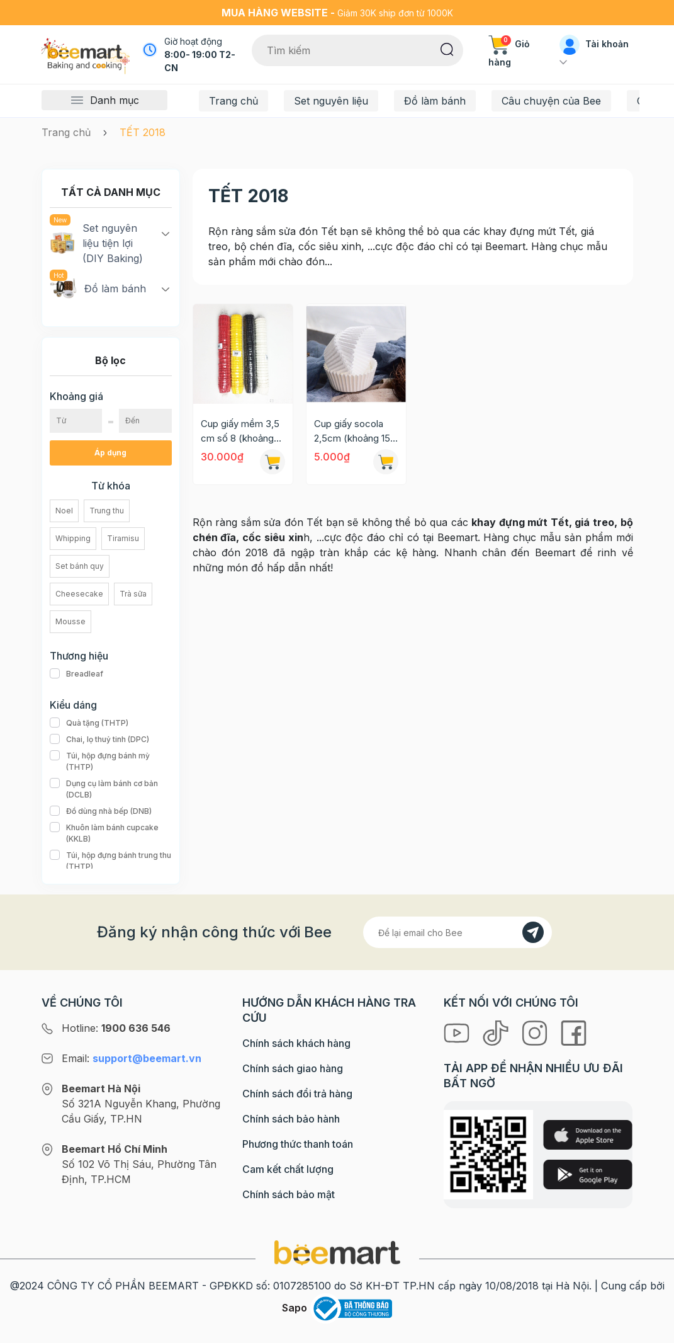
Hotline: (116, 1028)
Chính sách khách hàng (296, 1043)
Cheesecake (79, 593)
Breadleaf (76, 674)
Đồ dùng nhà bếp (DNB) (101, 811)
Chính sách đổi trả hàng (297, 1093)
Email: (131, 1058)
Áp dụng (110, 452)
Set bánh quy (79, 566)
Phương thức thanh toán (297, 1144)
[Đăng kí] (533, 932)
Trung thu (106, 510)
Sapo (294, 1307)
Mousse (70, 621)
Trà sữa (133, 593)
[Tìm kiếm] (447, 48)
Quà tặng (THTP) (89, 723)
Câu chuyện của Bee (551, 100)
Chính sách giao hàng (292, 1068)
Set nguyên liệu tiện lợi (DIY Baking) (96, 242)
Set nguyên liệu (331, 100)
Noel (64, 510)
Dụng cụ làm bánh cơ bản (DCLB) (111, 789)
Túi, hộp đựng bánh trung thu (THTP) (111, 861)
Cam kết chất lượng (288, 1169)
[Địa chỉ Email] (457, 932)
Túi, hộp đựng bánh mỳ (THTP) (111, 761)
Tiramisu (123, 538)
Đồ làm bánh (435, 100)
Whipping (73, 538)
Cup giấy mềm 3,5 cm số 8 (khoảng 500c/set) (240, 431)
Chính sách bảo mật (288, 1194)
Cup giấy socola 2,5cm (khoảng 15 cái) (352, 431)
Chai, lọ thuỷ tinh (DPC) (99, 739)
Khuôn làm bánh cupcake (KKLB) (111, 833)
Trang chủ (233, 100)
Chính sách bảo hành (291, 1118)
